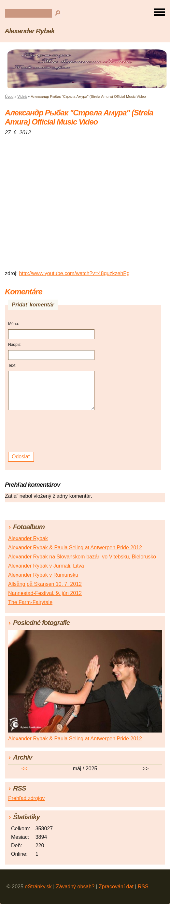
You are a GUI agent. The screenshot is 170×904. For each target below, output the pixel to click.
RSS (143, 886)
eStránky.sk (38, 886)
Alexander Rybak (29, 31)
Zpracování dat (116, 886)
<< (24, 768)
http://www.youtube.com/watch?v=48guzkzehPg (74, 273)
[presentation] (52, 431)
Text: (12, 365)
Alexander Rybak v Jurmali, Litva (46, 566)
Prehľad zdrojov (26, 798)
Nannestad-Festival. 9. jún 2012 (45, 593)
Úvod (9, 96)
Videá (22, 96)
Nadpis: (14, 344)
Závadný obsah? (75, 886)
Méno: (13, 323)
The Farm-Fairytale (30, 602)
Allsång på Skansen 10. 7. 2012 (45, 584)
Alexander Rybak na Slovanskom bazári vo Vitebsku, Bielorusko (82, 556)
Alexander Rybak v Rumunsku (43, 575)
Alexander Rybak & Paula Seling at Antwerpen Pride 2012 (75, 547)
